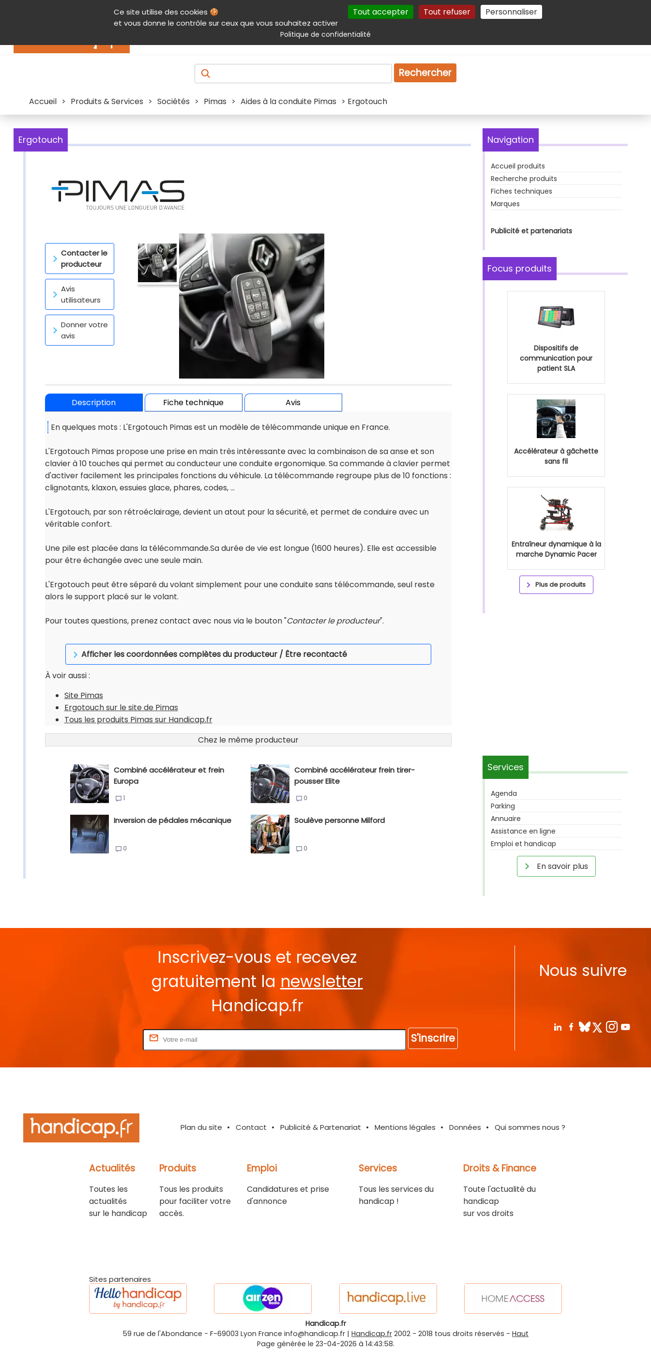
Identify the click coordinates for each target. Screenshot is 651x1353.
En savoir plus (554, 866)
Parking (503, 806)
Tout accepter (381, 11)
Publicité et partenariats (531, 231)
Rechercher (425, 72)
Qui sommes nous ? (530, 1127)
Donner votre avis (78, 330)
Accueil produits (518, 166)
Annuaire (506, 818)
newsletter (321, 981)
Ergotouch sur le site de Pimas (121, 695)
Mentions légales (405, 1127)
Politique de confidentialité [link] (325, 34)
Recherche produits (524, 178)
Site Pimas (83, 683)
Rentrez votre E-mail (102, 1039)
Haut (520, 1333)
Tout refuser (447, 11)
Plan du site (201, 1127)
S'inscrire (433, 1038)
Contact (251, 1127)
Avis (293, 402)
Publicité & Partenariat (320, 1127)
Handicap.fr (371, 1333)
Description (94, 402)
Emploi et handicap (523, 844)
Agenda (504, 793)
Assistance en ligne (523, 831)
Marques (505, 204)
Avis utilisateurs (75, 294)
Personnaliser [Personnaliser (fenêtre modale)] (511, 11)
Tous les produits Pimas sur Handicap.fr (138, 707)
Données (465, 1127)
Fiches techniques (521, 191)
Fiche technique (193, 402)
